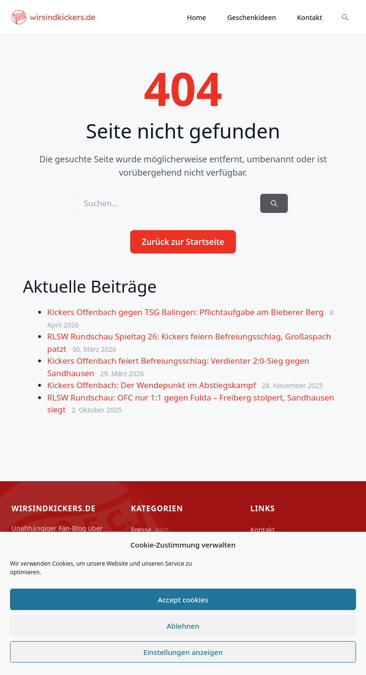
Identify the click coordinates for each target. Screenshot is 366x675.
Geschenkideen (251, 17)
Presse (150, 529)
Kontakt (309, 17)
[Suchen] (274, 203)
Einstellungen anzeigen (183, 652)
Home (196, 17)
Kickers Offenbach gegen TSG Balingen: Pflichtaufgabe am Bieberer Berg (186, 311)
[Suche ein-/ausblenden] (345, 17)
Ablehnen (183, 626)
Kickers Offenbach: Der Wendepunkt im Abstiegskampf (152, 385)
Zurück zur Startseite (183, 241)
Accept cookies (183, 599)
